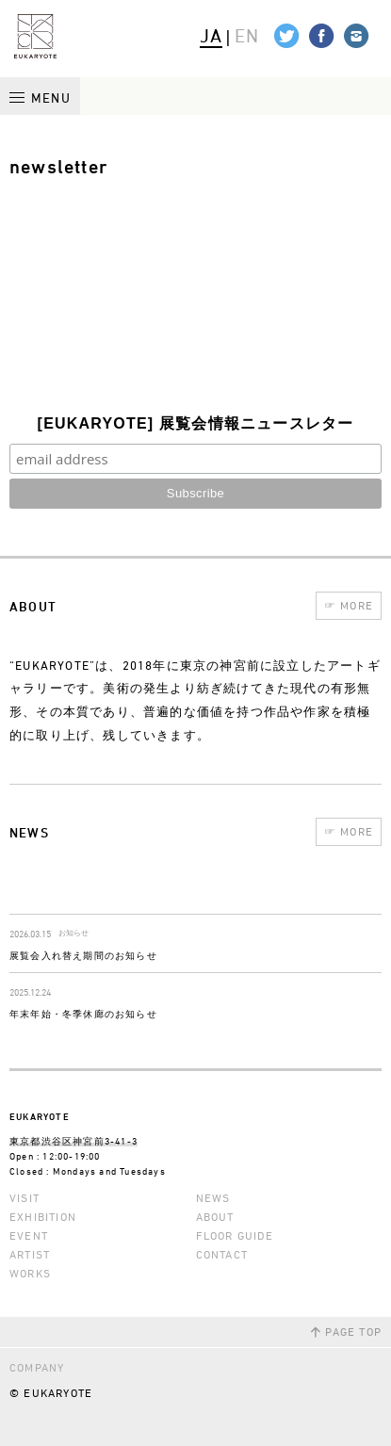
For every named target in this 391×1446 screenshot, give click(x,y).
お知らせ (73, 933)
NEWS (213, 1198)
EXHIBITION (42, 1217)
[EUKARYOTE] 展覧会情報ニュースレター (196, 423)
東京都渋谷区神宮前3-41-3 (73, 1140)
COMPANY (36, 1367)
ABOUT (215, 1217)
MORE (348, 605)
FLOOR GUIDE (234, 1236)
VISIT (24, 1198)
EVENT (28, 1236)
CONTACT (222, 1254)
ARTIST (29, 1254)
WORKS (30, 1273)
